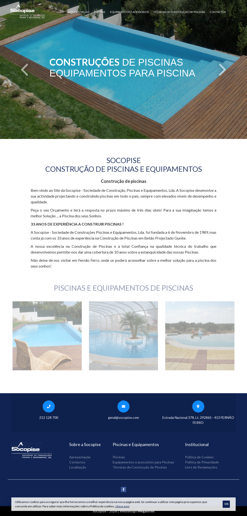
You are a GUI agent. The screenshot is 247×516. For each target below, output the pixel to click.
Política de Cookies (199, 457)
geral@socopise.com (123, 417)
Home (60, 12)
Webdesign (128, 511)
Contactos (218, 12)
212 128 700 (48, 417)
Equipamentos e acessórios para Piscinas (143, 462)
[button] (24, 69)
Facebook (123, 489)
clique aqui (122, 506)
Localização (77, 467)
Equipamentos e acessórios (129, 12)
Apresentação (79, 12)
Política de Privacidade (202, 462)
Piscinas (99, 12)
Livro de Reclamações (201, 467)
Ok (226, 503)
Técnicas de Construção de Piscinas (179, 12)
